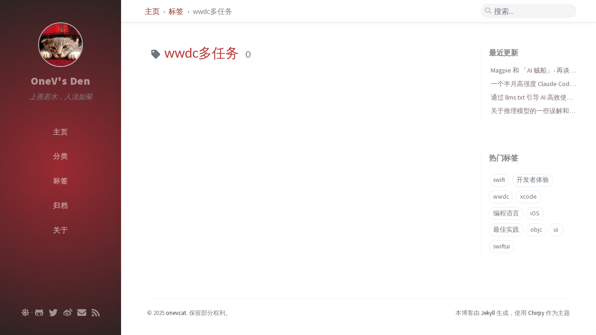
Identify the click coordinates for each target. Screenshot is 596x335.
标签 (177, 11)
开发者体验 (532, 180)
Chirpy (536, 312)
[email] (81, 312)
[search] (528, 11)
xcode (528, 197)
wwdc (501, 197)
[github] (39, 312)
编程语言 (506, 213)
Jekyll (488, 312)
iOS (535, 213)
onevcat (176, 312)
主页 (153, 11)
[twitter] (53, 312)
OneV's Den (60, 81)
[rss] (96, 312)
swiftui (501, 246)
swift (499, 180)
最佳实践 (506, 230)
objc (536, 230)
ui (556, 230)
